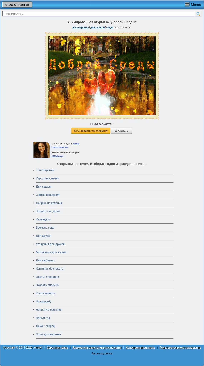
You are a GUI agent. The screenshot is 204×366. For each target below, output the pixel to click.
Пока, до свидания (48, 334)
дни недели (97, 27)
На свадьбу (43, 301)
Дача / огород (45, 326)
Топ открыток (45, 170)
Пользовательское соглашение (180, 347)
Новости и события (49, 309)
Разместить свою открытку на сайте (96, 347)
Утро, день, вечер (47, 178)
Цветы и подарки (47, 277)
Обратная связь (57, 347)
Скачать (121, 130)
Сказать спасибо (47, 285)
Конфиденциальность (140, 347)
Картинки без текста (49, 268)
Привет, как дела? (48, 211)
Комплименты (45, 293)
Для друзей (43, 236)
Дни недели (43, 186)
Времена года (45, 227)
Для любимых (45, 260)
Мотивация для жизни (51, 252)
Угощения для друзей (50, 244)
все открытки (17, 4)
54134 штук (57, 156)
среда (109, 27)
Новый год (43, 318)
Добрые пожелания (49, 203)
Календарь (43, 219)
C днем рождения (47, 194)
